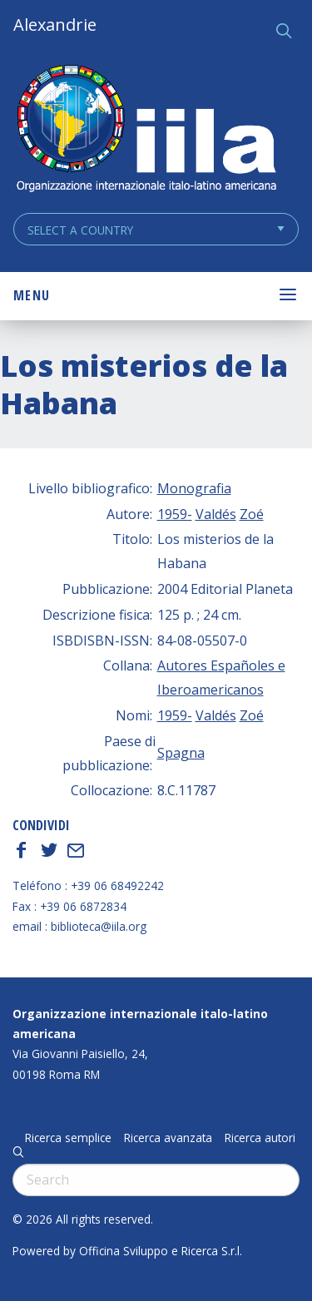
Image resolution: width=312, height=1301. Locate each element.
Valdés (216, 514)
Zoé (252, 514)
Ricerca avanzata (168, 1138)
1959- (174, 514)
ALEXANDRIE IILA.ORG (145, 130)
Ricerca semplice (68, 1138)
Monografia (194, 488)
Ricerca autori (260, 1138)
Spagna (181, 753)
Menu (31, 295)
